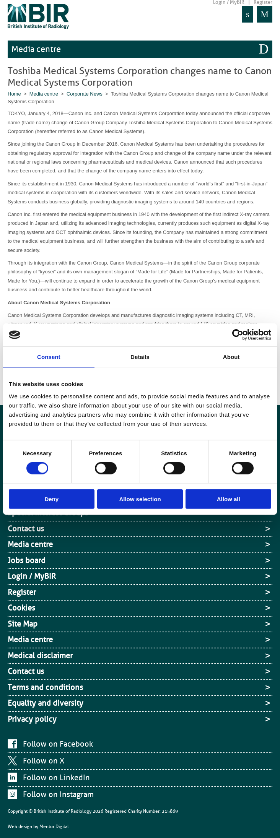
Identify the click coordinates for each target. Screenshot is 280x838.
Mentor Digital (54, 826)
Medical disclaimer (40, 655)
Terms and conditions (45, 687)
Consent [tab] (48, 357)
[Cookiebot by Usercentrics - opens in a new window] (237, 335)
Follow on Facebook (58, 744)
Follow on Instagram (58, 794)
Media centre (36, 49)
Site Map (22, 623)
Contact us (26, 528)
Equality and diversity (45, 703)
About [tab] (231, 357)
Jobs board (27, 560)
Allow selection (140, 498)
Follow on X (43, 760)
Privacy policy (32, 719)
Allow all (228, 498)
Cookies (21, 607)
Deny (51, 498)
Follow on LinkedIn (56, 777)
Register (22, 592)
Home (14, 94)
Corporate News (85, 94)
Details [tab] (140, 357)
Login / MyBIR (32, 576)
